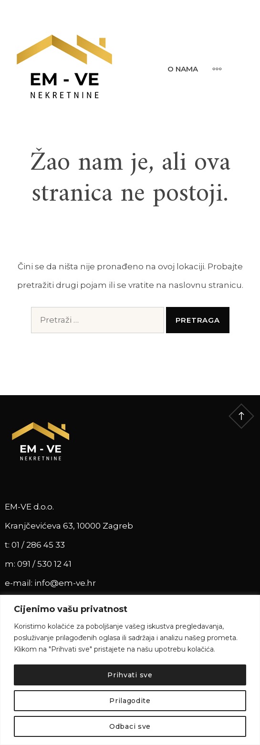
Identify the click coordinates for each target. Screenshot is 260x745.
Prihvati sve (129, 675)
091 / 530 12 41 (44, 564)
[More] (212, 69)
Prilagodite (130, 700)
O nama (182, 68)
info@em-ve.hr (65, 583)
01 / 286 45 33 (38, 545)
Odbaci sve (130, 726)
